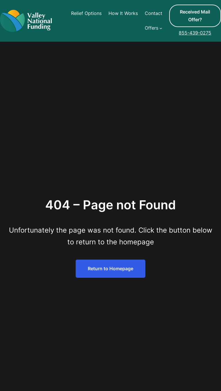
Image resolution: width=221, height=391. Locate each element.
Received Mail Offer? (195, 15)
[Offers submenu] (160, 28)
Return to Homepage (110, 268)
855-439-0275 (195, 33)
